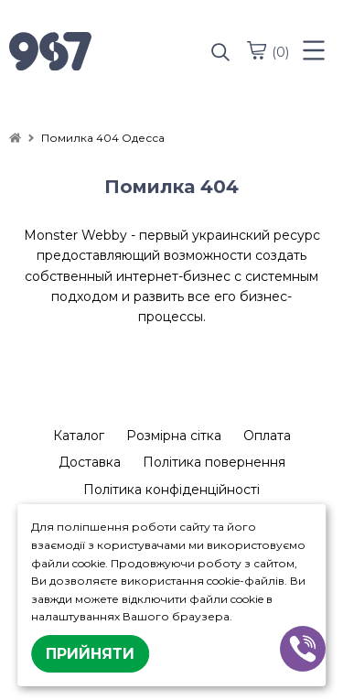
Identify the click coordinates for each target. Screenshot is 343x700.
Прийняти (90, 653)
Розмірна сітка (173, 435)
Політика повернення (214, 462)
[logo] (90, 53)
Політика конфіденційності (171, 489)
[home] (15, 138)
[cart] (256, 50)
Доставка (90, 462)
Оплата (267, 435)
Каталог (78, 435)
